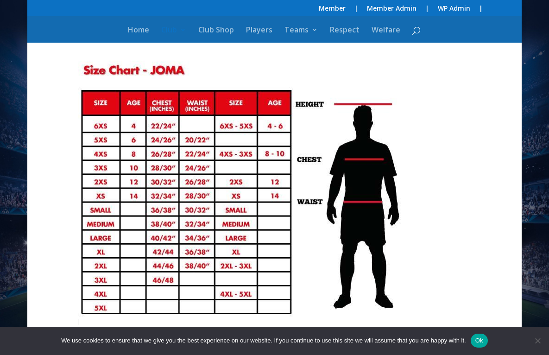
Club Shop (216, 30)
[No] (537, 340)
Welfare (386, 30)
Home (138, 30)
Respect (345, 30)
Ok (479, 340)
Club (169, 30)
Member (332, 9)
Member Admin (391, 9)
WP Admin (454, 9)
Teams (296, 30)
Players (259, 30)
